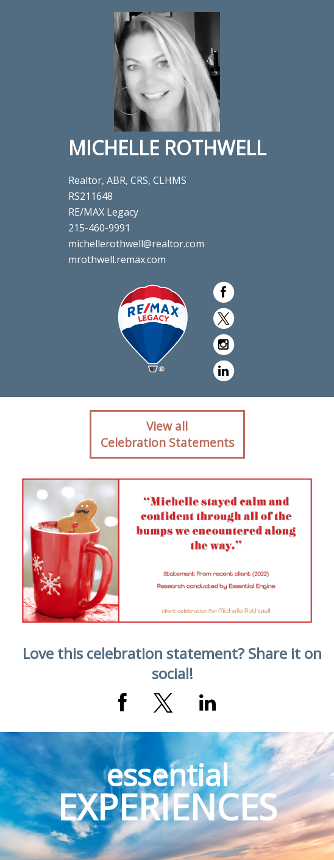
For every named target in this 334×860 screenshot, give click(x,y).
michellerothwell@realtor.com (136, 243)
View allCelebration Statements (167, 434)
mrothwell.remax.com (117, 259)
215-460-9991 (99, 227)
